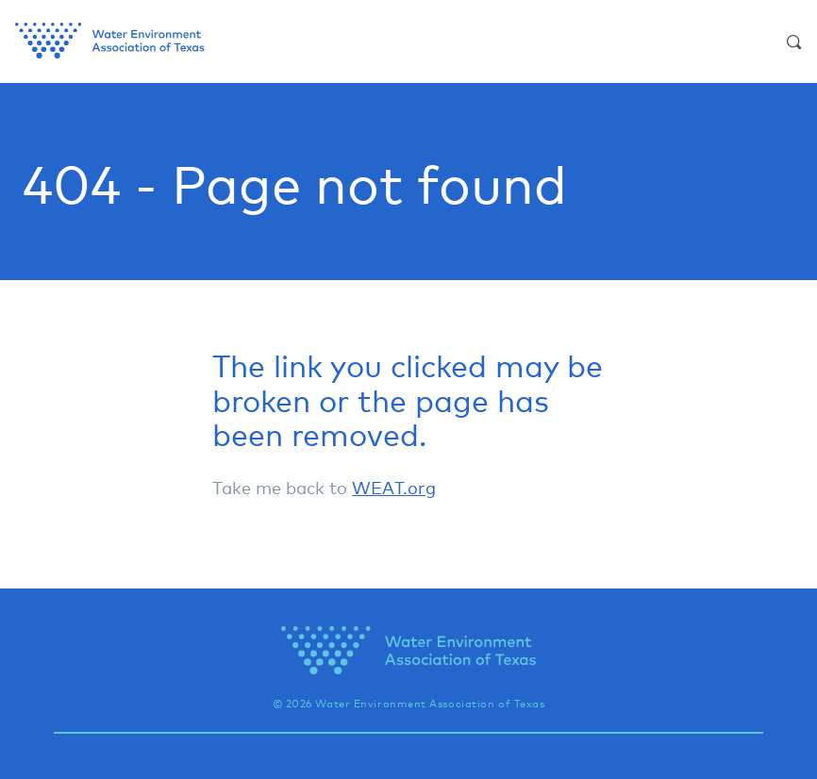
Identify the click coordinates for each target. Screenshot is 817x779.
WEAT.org (394, 487)
